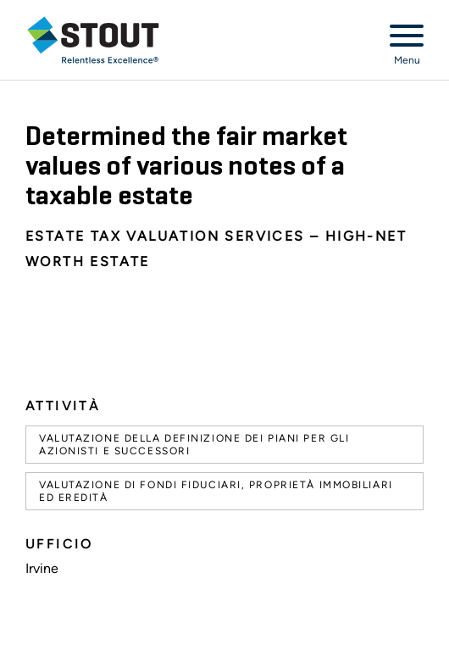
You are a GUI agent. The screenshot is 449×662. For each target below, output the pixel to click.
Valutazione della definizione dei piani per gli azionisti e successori (194, 444)
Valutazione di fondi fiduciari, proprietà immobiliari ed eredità (216, 491)
